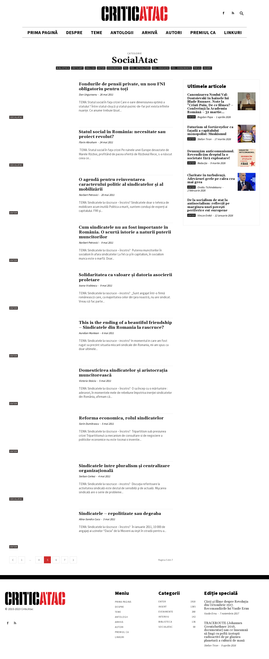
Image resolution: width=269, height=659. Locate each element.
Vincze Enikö (204, 215)
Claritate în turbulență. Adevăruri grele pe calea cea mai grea (211, 178)
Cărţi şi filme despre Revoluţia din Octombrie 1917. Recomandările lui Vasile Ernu (226, 605)
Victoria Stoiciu (87, 381)
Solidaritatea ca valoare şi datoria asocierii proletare (118, 277)
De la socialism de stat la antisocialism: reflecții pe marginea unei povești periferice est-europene (208, 205)
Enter (101, 68)
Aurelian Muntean (89, 338)
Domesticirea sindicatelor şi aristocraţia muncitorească (125, 373)
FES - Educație (161, 68)
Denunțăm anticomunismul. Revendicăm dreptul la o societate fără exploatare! (210, 154)
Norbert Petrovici (88, 195)
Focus (197, 68)
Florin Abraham (88, 142)
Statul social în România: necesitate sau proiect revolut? (125, 134)
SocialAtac (16, 117)
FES (125, 68)
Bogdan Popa (205, 117)
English (90, 68)
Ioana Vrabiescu (88, 285)
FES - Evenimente (181, 68)
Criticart (77, 68)
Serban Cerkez (87, 476)
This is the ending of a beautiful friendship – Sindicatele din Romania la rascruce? (124, 327)
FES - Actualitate (140, 68)
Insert (207, 68)
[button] (242, 14)
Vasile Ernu (210, 613)
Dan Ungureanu (88, 94)
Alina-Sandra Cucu (89, 519)
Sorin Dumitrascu (89, 424)
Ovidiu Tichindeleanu (209, 187)
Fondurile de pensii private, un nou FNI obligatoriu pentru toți (124, 86)
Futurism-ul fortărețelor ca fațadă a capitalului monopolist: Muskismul (210, 130)
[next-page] (73, 559)
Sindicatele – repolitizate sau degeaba (122, 513)
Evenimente (114, 68)
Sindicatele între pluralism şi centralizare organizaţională (112, 468)
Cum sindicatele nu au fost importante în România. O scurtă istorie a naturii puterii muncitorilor (126, 232)
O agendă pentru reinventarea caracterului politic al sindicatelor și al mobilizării (124, 184)
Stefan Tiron (204, 139)
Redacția (202, 163)
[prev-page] (12, 559)
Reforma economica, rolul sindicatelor (123, 418)
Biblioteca (63, 68)
